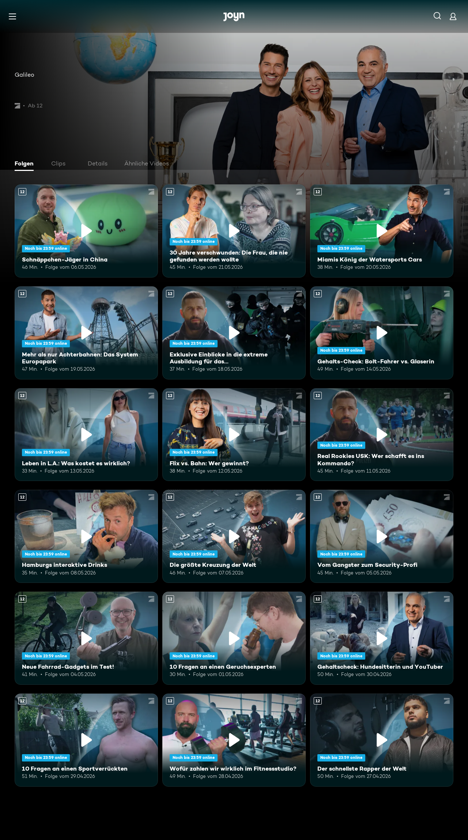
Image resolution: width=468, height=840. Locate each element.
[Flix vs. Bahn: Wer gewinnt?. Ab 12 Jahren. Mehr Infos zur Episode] (234, 434)
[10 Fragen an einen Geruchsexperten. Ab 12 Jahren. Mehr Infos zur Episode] (234, 638)
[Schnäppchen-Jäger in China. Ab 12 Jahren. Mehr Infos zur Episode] (86, 231)
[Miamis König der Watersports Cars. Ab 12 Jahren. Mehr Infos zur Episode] (381, 231)
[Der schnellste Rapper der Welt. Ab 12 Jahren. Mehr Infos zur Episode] (381, 740)
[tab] (26, 164)
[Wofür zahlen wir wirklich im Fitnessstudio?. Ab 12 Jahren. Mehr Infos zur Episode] (234, 740)
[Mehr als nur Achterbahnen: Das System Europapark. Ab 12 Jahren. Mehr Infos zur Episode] (86, 332)
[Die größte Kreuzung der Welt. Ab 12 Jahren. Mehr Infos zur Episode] (234, 536)
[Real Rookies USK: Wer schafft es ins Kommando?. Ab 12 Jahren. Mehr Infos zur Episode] (381, 434)
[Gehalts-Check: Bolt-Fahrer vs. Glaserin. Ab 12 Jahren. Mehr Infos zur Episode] (381, 332)
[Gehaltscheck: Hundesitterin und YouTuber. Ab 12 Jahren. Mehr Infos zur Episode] (381, 638)
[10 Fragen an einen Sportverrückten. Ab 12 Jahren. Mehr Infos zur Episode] (86, 740)
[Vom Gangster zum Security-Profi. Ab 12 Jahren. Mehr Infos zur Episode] (381, 536)
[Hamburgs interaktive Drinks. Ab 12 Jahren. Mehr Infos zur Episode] (86, 536)
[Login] (453, 16)
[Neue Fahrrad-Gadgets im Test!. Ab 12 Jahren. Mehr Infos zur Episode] (86, 638)
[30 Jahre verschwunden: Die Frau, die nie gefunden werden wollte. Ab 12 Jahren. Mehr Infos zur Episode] (234, 231)
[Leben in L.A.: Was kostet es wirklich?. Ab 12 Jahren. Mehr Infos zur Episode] (86, 434)
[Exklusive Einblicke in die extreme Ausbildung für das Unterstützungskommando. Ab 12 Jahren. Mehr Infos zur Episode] (234, 332)
